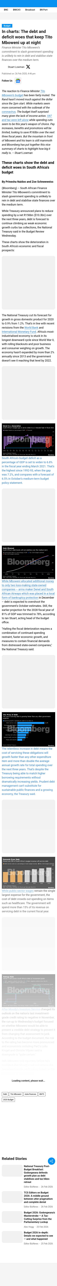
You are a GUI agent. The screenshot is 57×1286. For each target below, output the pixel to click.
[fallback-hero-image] (12, 1171)
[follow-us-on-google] (18, 80)
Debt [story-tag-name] (5, 1094)
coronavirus (9, 111)
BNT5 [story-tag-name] (42, 1094)
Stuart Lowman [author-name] (16, 67)
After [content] (5, 1009)
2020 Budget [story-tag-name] (8, 1100)
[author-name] (31, 1186)
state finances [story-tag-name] (30, 1094)
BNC (6, 10)
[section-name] (7, 25)
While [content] (5, 890)
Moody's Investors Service (24, 1009)
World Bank (31, 327)
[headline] (39, 1174)
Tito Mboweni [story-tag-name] (15, 1094)
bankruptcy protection (25, 597)
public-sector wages (21, 890)
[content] (28, 454)
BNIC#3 (16, 10)
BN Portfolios (46, 10)
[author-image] (4, 67)
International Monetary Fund (19, 331)
